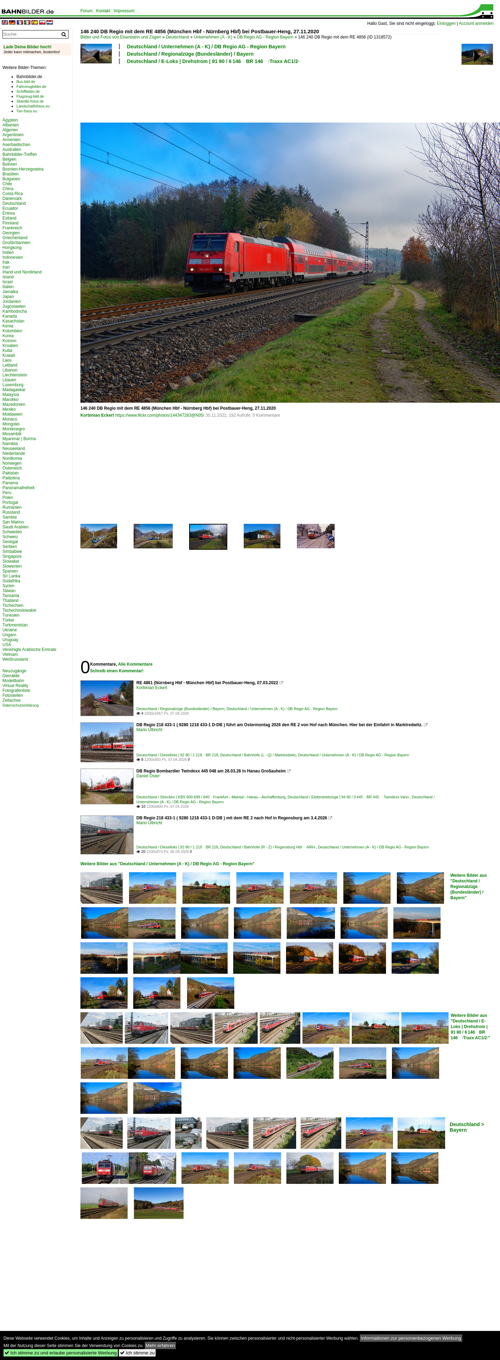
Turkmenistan (15, 625)
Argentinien (13, 134)
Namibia (10, 443)
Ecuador (10, 208)
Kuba (7, 350)
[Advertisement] (259, 92)
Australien (11, 149)
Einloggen (446, 23)
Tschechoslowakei (19, 610)
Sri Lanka (11, 576)
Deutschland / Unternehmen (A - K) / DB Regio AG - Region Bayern (206, 46)
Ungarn (9, 634)
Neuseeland (13, 448)
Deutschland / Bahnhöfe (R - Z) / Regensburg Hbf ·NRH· (268, 847)
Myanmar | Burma (19, 438)
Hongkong (12, 247)
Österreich (12, 468)
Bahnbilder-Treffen (19, 154)
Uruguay (10, 639)
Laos (7, 360)
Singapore (12, 556)
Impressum (124, 10)
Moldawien (12, 414)
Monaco (9, 419)
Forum (86, 10)
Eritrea (8, 213)
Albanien (10, 125)
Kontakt (103, 10)
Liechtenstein (14, 375)
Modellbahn (13, 680)
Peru (6, 492)
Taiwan (8, 590)
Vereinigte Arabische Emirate (29, 649)
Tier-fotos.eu (26, 111)
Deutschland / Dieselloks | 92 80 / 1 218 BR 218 (177, 755)
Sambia (9, 517)
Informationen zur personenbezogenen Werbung (411, 1338)
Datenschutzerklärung (20, 705)
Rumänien (12, 507)
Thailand (10, 600)
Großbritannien (16, 242)
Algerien (10, 129)
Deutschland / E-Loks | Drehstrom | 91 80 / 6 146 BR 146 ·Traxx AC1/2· (213, 61)
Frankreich (12, 227)
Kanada (9, 316)
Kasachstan (13, 321)
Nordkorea (12, 458)
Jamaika (10, 291)
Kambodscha (14, 311)
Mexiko (9, 409)
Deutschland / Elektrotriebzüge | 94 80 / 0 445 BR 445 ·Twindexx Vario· (348, 797)
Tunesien (11, 615)
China (7, 188)
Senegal (10, 541)
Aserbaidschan (16, 144)
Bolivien (9, 164)
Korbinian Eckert (97, 415)
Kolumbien (12, 330)
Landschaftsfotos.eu (33, 106)
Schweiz (10, 536)
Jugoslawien (14, 306)
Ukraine (9, 629)
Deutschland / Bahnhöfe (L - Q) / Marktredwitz (258, 755)
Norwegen (12, 463)
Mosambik (12, 433)
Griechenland (14, 237)
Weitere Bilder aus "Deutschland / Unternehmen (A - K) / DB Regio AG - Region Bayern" (167, 863)
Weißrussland (15, 659)
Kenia (7, 326)
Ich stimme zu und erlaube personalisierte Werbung (61, 1352)
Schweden (12, 531)
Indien (8, 252)
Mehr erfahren (160, 1345)
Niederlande (13, 453)
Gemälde (11, 675)
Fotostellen (12, 695)
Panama (10, 482)
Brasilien (10, 174)
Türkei (8, 620)
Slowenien (12, 566)
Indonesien (12, 257)
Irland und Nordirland (22, 272)
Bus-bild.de (25, 81)
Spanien (10, 571)
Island (8, 277)
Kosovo (9, 340)
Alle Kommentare (135, 664)
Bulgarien (11, 178)
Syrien (8, 585)
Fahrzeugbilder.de (31, 86)
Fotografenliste (16, 690)
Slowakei (10, 561)
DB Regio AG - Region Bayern (265, 37)
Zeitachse (11, 700)
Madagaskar (14, 389)
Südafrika (11, 580)
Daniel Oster (148, 775)
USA (6, 644)
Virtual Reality (15, 685)
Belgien (9, 159)
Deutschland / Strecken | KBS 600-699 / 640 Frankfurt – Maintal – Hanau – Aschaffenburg (210, 797)
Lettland (9, 365)
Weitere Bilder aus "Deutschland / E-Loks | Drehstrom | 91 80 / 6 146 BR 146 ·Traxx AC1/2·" (470, 1026)
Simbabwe (12, 551)
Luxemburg (12, 384)
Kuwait (8, 355)
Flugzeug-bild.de (30, 96)
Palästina (11, 478)
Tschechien (12, 605)
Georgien (11, 232)
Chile (7, 183)
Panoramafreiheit (18, 487)
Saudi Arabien (15, 527)
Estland (9, 218)
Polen (7, 497)
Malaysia (10, 394)
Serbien (9, 546)
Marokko (10, 399)
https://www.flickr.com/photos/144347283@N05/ (159, 415)
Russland (11, 512)
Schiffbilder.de (28, 91)
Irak (5, 262)
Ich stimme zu (137, 1352)
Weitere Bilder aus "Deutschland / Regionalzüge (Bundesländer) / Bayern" (468, 886)
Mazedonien (13, 404)
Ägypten (10, 120)
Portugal (10, 502)
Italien (8, 286)
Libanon (9, 370)
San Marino (13, 522)
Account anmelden (476, 23)
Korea (8, 335)
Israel (7, 281)
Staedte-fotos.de (30, 101)
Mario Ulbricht (149, 729)
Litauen (9, 379)
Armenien (11, 139)
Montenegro (13, 428)
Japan (8, 296)
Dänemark (12, 198)
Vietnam (10, 654)
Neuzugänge (14, 670)
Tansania (10, 595)
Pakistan (10, 473)
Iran (6, 267)
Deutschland (177, 37)
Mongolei (11, 424)
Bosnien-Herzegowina (22, 169)
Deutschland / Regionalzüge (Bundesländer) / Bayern (190, 54)
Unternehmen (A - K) (213, 37)
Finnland (10, 223)
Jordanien (11, 301)
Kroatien (10, 345)
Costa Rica (12, 193)
